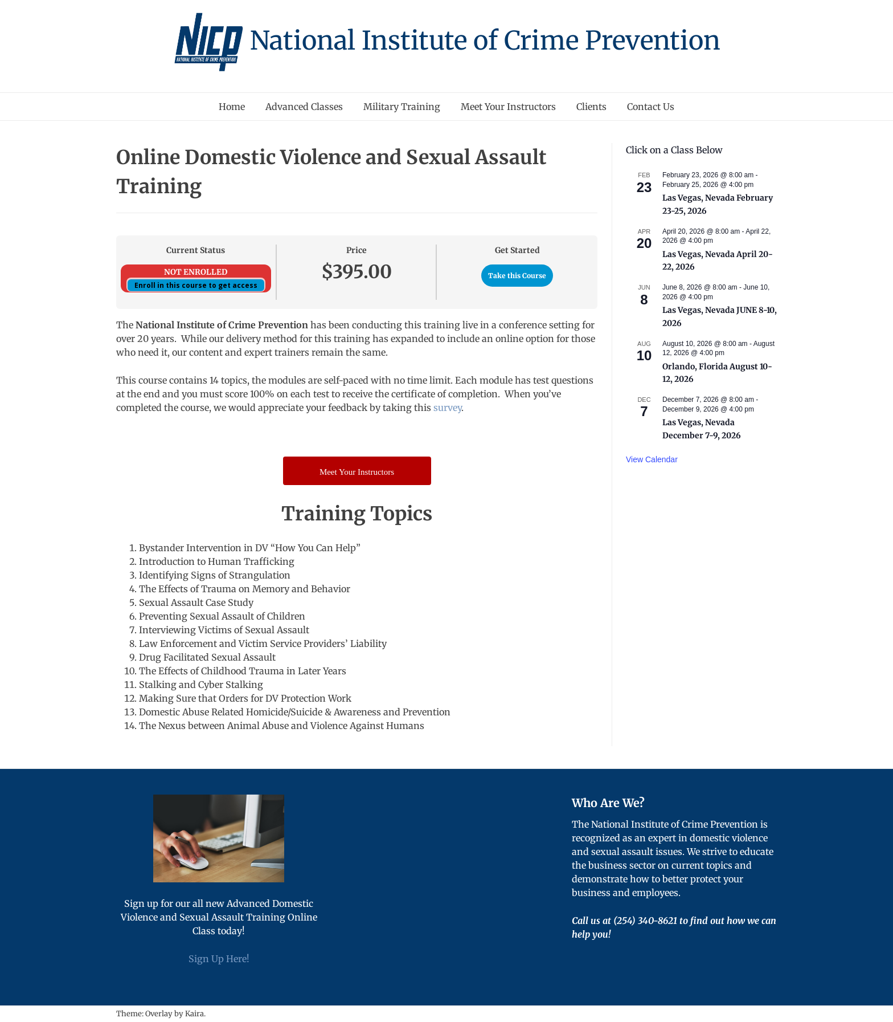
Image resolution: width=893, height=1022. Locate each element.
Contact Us (650, 106)
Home (232, 106)
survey (447, 407)
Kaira (194, 1014)
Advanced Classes (304, 106)
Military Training (401, 106)
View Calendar (652, 459)
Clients (591, 106)
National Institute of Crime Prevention (485, 40)
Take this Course (517, 275)
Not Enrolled (195, 272)
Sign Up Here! (219, 958)
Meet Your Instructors (508, 106)
